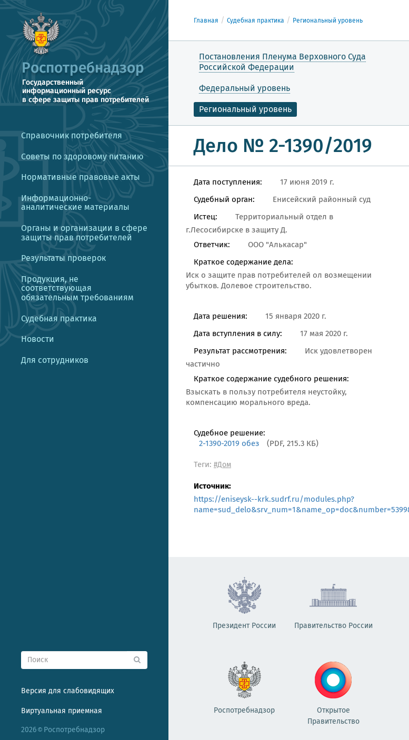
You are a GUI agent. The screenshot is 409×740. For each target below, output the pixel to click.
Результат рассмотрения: (240, 351)
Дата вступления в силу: (238, 333)
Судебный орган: (224, 199)
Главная (206, 20)
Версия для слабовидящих (67, 690)
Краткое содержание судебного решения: (271, 378)
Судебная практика (255, 20)
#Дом (222, 464)
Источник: (212, 486)
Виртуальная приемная (61, 710)
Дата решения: (220, 316)
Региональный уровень (328, 20)
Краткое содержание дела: (243, 262)
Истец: (205, 216)
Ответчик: (212, 244)
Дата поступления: (228, 182)
